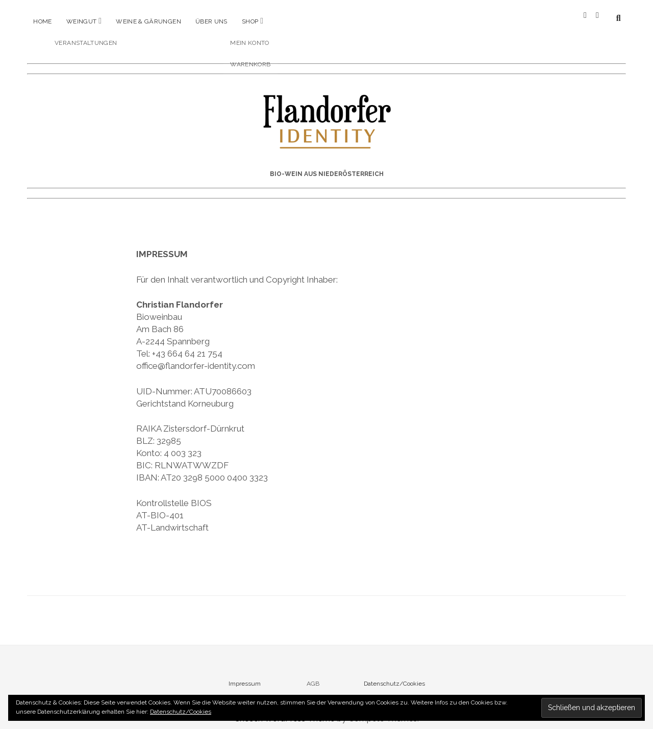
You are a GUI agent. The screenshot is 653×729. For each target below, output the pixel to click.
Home (42, 21)
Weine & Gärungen (148, 21)
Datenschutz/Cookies (394, 675)
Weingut (81, 21)
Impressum (245, 675)
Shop (250, 21)
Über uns (211, 21)
